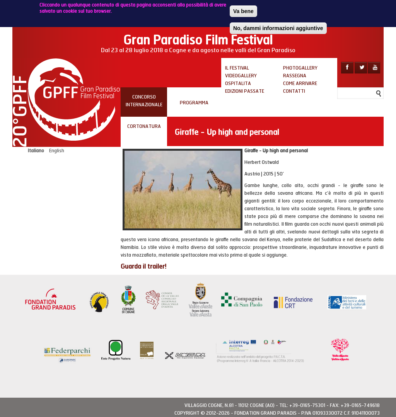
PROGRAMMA (194, 103)
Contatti (294, 91)
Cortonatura (144, 126)
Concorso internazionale (144, 100)
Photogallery (300, 68)
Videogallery (241, 75)
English (56, 150)
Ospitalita (238, 83)
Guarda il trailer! (143, 266)
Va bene (243, 10)
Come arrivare (300, 83)
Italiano (36, 150)
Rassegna (294, 75)
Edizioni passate (244, 91)
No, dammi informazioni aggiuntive (278, 27)
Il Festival (237, 68)
